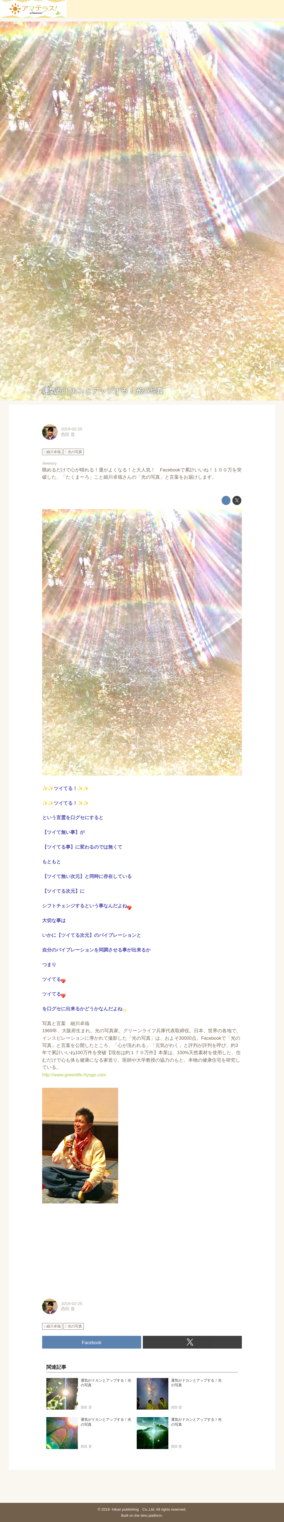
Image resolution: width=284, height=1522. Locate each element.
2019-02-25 (71, 429)
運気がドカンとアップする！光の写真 (102, 391)
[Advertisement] (142, 1251)
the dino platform (148, 1515)
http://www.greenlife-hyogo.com (74, 1074)
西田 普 (68, 434)
